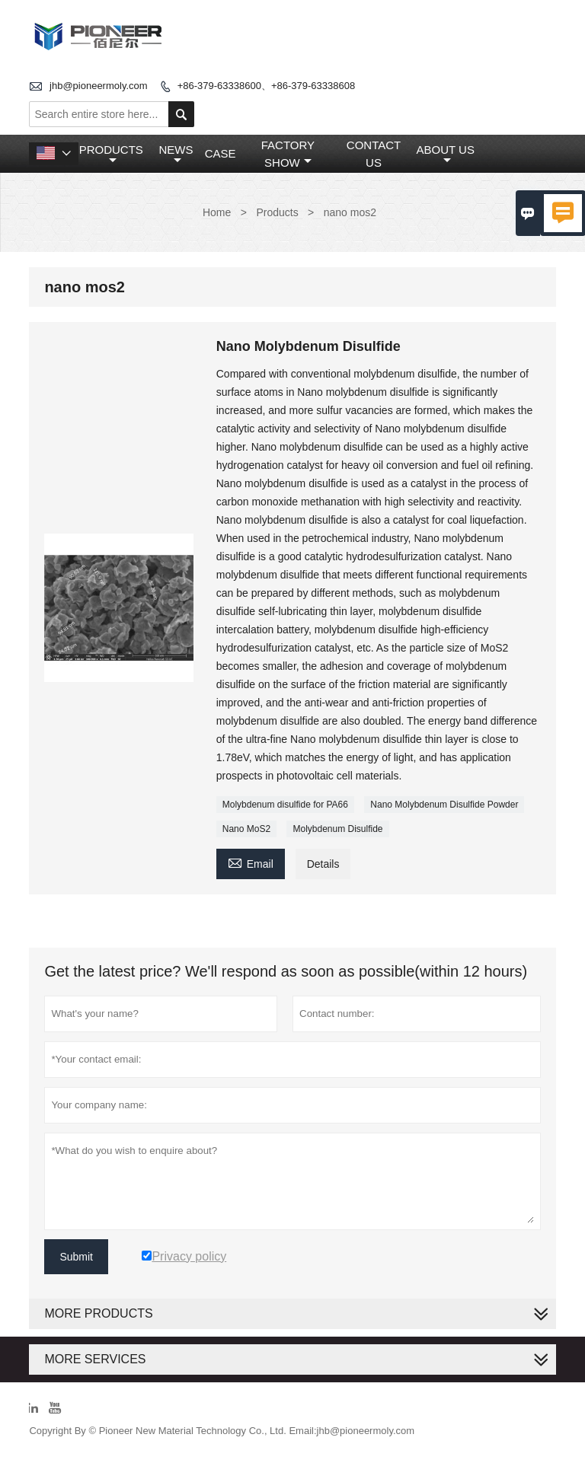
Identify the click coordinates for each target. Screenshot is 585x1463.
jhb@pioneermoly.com (99, 85)
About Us (446, 154)
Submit (76, 1257)
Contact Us (374, 154)
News (175, 154)
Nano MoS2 (246, 829)
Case (220, 153)
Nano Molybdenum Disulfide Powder (444, 804)
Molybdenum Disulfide (337, 829)
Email (250, 862)
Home (217, 212)
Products (111, 154)
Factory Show (288, 154)
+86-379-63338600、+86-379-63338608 (266, 85)
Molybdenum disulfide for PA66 (285, 804)
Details (323, 864)
